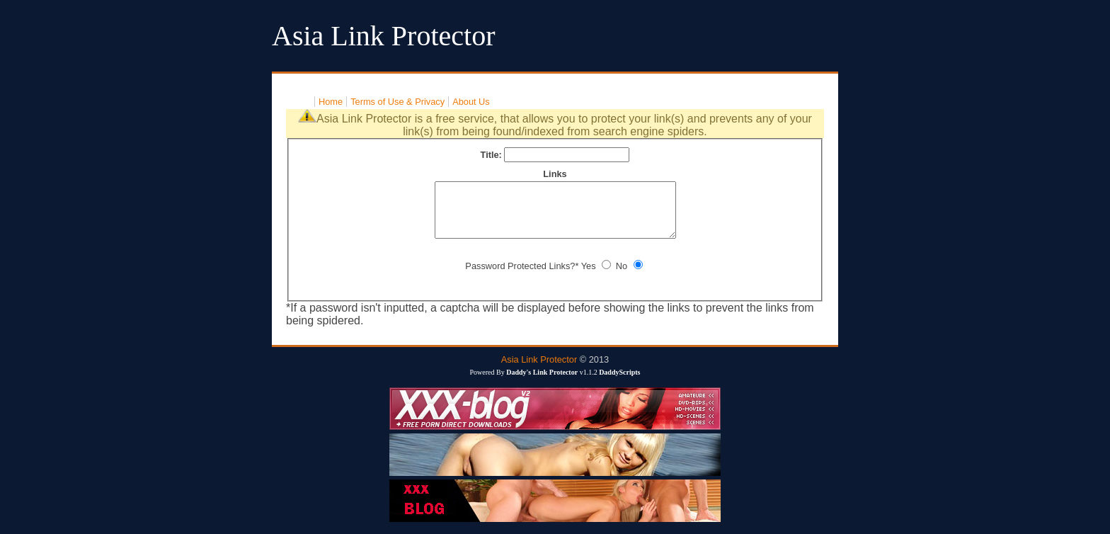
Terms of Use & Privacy (397, 101)
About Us (471, 101)
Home (331, 101)
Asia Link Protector (539, 370)
